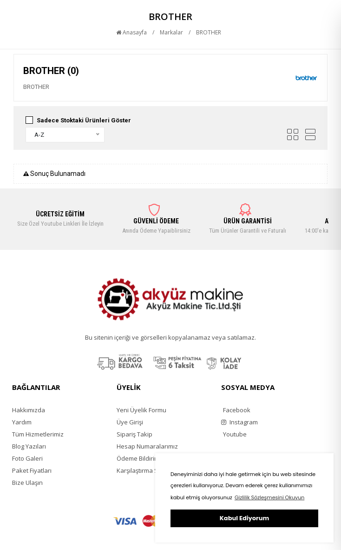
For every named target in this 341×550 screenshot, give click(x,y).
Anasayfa (131, 32)
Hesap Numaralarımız (147, 446)
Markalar (171, 32)
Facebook (236, 410)
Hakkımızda (28, 410)
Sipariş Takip (134, 434)
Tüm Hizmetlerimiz (38, 434)
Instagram (239, 422)
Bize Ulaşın (27, 482)
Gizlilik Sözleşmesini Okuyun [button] (269, 497)
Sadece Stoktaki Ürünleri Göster (84, 120)
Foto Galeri (27, 458)
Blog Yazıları (29, 446)
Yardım (22, 422)
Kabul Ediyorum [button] (244, 518)
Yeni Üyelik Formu (141, 410)
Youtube (235, 434)
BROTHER (208, 32)
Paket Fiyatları (32, 470)
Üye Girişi (130, 422)
